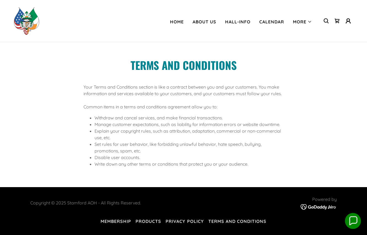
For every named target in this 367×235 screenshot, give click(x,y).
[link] (26, 20)
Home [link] (177, 21)
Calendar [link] (271, 21)
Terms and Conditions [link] (237, 221)
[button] (302, 21)
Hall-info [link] (237, 21)
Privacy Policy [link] (185, 221)
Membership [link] (116, 221)
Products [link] (148, 221)
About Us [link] (204, 21)
